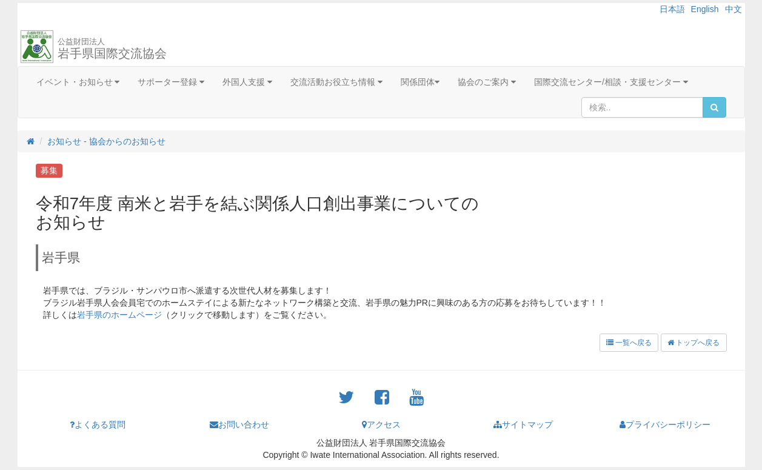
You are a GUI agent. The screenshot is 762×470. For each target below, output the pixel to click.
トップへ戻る (693, 342)
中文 (733, 9)
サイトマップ (523, 424)
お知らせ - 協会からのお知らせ (106, 141)
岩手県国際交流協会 (112, 48)
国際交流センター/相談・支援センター (611, 82)
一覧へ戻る (629, 342)
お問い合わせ (239, 424)
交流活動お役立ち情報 (336, 82)
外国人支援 (247, 82)
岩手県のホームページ (119, 315)
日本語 (672, 9)
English (705, 9)
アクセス (381, 424)
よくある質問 (97, 424)
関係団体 (420, 82)
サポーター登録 (171, 82)
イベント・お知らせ (78, 82)
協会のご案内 (487, 82)
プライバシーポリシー (665, 424)
